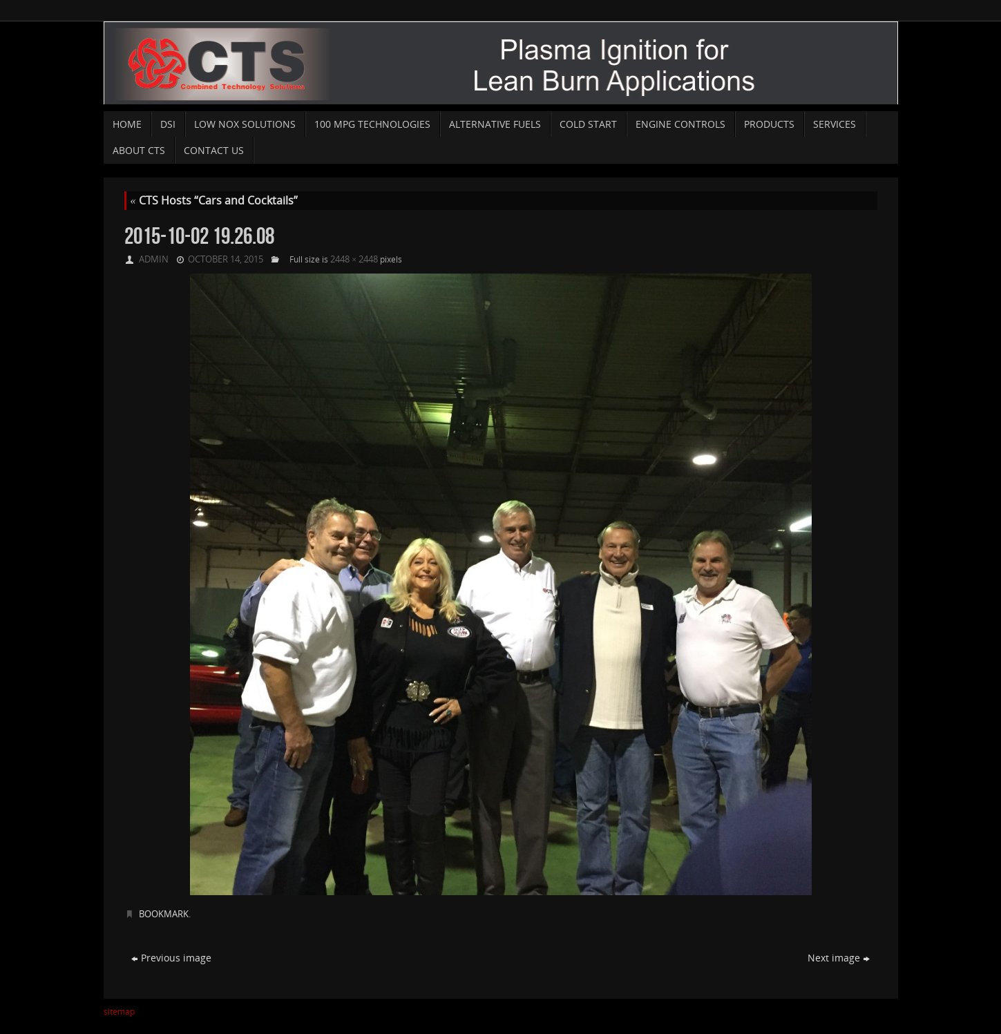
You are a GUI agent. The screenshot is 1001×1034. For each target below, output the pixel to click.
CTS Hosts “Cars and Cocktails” (214, 200)
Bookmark (164, 914)
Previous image (171, 957)
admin (154, 259)
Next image (839, 957)
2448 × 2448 (354, 259)
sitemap (119, 1011)
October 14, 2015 (225, 259)
